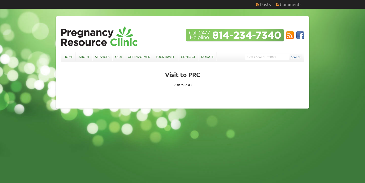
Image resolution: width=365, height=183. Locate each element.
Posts (265, 4)
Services (102, 56)
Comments (291, 4)
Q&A (118, 56)
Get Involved (139, 56)
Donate (207, 56)
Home (68, 56)
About (84, 56)
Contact (188, 56)
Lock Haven (165, 56)
